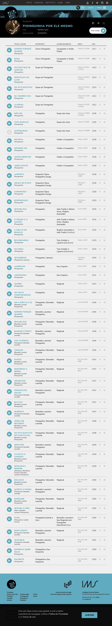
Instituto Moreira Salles (90, 592)
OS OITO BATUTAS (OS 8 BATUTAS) (23, 434)
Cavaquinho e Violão (65, 49)
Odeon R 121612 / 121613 (83, 68)
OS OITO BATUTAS (23, 87)
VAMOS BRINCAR (22, 157)
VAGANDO (19, 540)
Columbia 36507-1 (81, 258)
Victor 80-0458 (83, 340)
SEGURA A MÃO (22, 508)
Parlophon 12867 (81, 175)
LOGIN (90, 7)
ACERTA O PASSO (22, 489)
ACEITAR (89, 615)
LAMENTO (19, 174)
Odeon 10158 (82, 139)
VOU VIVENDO (21, 340)
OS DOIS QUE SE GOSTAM (22, 68)
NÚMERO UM (20, 148)
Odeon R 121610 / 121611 (83, 88)
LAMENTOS (19, 266)
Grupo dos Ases (63, 113)
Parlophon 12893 (81, 201)
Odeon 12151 (82, 284)
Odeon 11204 (82, 240)
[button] (10, 592)
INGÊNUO (19, 411)
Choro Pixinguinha (42, 49)
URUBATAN (19, 381)
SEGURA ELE (20, 209)
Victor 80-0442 (83, 302)
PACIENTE (19, 559)
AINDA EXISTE (21, 165)
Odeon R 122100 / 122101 (83, 97)
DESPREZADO (21, 200)
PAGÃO (17, 359)
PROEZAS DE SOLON (20, 391)
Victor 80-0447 (83, 322)
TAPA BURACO (21, 122)
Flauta (59, 51)
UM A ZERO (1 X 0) (23, 302)
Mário (17, 510)
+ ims (67, 3)
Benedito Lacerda (21, 305)
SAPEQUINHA (21, 131)
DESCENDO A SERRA (20, 370)
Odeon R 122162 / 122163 (83, 105)
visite (29, 3)
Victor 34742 (82, 266)
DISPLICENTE (20, 530)
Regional (60, 284)
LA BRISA (19, 105)
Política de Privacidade (58, 614)
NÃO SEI (18, 113)
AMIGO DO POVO (22, 183)
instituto (50, 3)
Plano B (88, 599)
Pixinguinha (19, 54)
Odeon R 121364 (83, 49)
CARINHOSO (20, 191)
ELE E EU (18, 402)
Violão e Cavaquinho (65, 139)
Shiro (98, 597)
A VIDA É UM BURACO (20, 231)
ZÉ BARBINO (20, 258)
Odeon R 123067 (83, 122)
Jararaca (26, 260)
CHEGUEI (18, 350)
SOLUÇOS (19, 480)
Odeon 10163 (82, 157)
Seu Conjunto (62, 266)
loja (60, 3)
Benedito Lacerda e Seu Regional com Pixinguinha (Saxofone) (65, 521)
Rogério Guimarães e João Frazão (65, 231)
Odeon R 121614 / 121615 (83, 78)
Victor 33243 (82, 209)
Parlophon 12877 (81, 192)
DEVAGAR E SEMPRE (20, 467)
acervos (39, 3)
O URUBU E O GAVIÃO (21, 220)
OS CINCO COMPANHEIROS (22, 293)
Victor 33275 (82, 230)
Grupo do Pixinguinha (44, 67)
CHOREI (18, 284)
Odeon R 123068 (83, 131)
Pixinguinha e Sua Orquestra (42, 550)
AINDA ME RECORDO (19, 422)
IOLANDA (19, 249)
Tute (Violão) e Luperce (63, 241)
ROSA (17, 59)
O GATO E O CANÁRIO (20, 455)
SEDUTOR (19, 445)
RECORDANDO (21, 240)
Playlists (27, 21)
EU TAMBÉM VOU (22, 96)
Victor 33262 (82, 219)
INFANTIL (19, 139)
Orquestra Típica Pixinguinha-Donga (43, 175)
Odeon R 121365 (83, 59)
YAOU (17, 517)
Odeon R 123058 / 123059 (83, 114)
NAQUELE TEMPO (22, 331)
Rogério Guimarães (63, 212)
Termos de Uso (29, 617)
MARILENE (19, 499)
